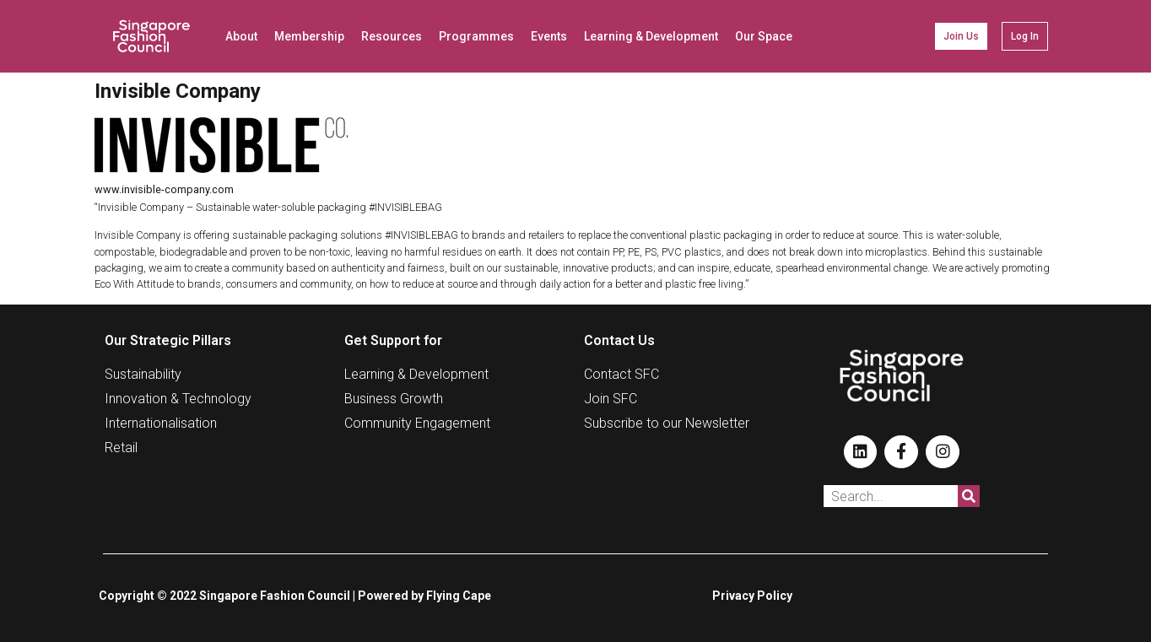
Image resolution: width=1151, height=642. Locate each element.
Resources (391, 36)
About (241, 36)
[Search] (969, 496)
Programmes (476, 36)
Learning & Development (651, 36)
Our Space (763, 36)
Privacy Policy (752, 595)
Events (549, 36)
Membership (309, 36)
